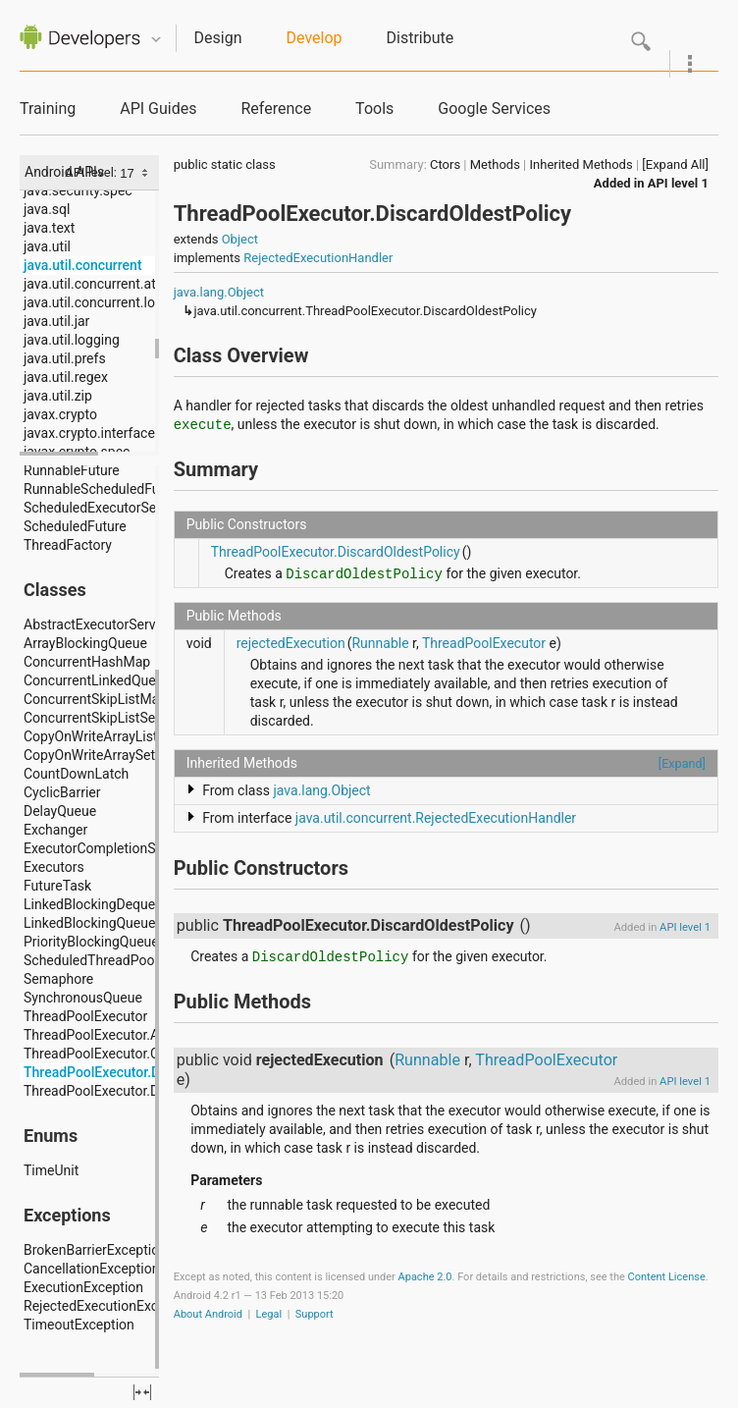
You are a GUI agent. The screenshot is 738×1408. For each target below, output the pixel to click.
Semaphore (58, 979)
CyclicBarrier (62, 792)
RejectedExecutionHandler (318, 257)
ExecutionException (83, 1287)
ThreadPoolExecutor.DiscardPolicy (129, 1091)
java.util (47, 246)
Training (48, 108)
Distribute (420, 37)
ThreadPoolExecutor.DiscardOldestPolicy (149, 1072)
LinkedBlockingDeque (89, 904)
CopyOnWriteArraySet (89, 755)
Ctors (445, 164)
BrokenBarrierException (95, 1250)
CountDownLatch (76, 774)
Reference (275, 108)
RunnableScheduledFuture (104, 489)
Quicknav (156, 39)
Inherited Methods (581, 164)
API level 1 (678, 183)
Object (240, 239)
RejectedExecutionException (110, 1306)
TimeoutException (79, 1324)
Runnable (379, 643)
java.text (49, 228)
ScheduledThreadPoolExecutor (117, 960)
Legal (269, 1314)
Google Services (494, 108)
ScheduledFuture (75, 526)
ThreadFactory (68, 545)
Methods (495, 164)
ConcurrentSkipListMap (95, 699)
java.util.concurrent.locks (100, 302)
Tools (374, 108)
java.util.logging (72, 340)
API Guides (158, 108)
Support (314, 1314)
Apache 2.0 (425, 1277)
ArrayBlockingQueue (85, 643)
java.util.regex (66, 377)
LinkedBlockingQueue (89, 923)
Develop (315, 37)
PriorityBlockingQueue (91, 941)
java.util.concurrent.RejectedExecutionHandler (435, 818)
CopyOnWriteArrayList (91, 736)
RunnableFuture (72, 470)
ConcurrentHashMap (87, 662)
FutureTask (57, 886)
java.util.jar (56, 321)
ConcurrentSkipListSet (92, 718)
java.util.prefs (65, 358)
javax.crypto (60, 414)
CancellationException (91, 1268)
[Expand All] (675, 164)
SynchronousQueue (83, 997)
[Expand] (682, 763)
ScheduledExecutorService (104, 507)
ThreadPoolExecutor (85, 1016)
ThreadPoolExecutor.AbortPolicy (122, 1035)
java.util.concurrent (83, 265)
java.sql (47, 209)
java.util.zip (58, 396)
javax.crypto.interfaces (93, 433)
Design (218, 37)
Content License (667, 1277)
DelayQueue (60, 811)
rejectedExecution (291, 643)
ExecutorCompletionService (108, 848)
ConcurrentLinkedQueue (97, 680)
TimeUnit (51, 1170)
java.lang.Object (219, 292)
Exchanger (55, 830)
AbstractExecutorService (99, 624)
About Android (208, 1314)
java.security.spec (78, 190)
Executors (54, 867)
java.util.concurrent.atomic (105, 284)
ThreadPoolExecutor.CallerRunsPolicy (138, 1053)
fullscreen (142, 1392)
